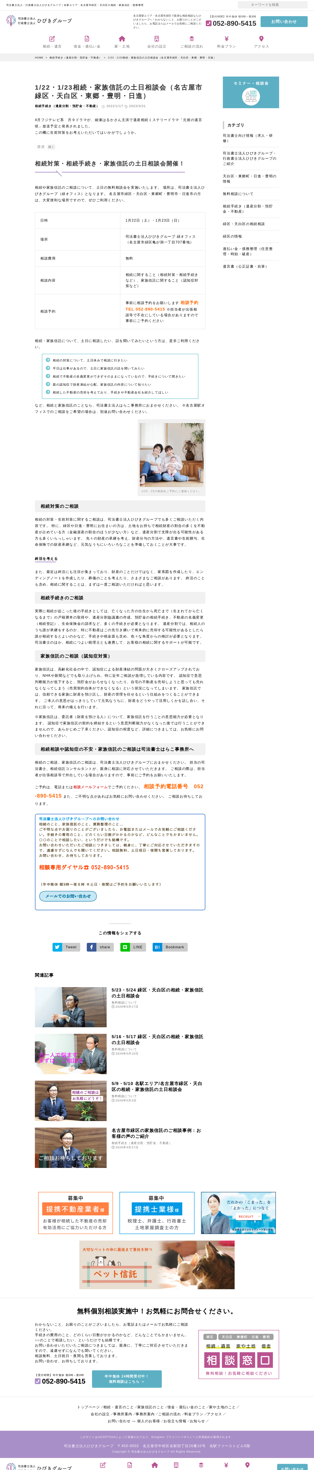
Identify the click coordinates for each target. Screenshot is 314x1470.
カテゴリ (235, 125)
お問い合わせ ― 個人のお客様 (134, 1420)
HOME (39, 57)
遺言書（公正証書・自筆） (246, 266)
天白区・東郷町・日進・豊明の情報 (249, 178)
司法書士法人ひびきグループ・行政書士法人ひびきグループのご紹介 (249, 158)
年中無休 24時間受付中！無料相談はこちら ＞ (127, 1378)
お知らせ (197, 1420)
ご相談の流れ (169, 1413)
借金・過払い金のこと (186, 1406)
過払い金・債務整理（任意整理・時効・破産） (248, 251)
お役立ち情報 (175, 1420)
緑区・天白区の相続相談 (244, 224)
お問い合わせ (284, 21)
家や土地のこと (222, 1406)
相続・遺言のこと (118, 1406)
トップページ (88, 1406)
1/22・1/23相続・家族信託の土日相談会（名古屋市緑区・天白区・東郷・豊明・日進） (162, 57)
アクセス (214, 1413)
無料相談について (124, 1001)
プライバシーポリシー (181, 1436)
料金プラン (194, 1413)
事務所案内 (122, 1413)
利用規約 (204, 1436)
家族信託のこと (150, 1406)
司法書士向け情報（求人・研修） (248, 138)
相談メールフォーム (90, 787)
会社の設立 (100, 1413)
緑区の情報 (232, 236)
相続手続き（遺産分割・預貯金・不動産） (75, 57)
